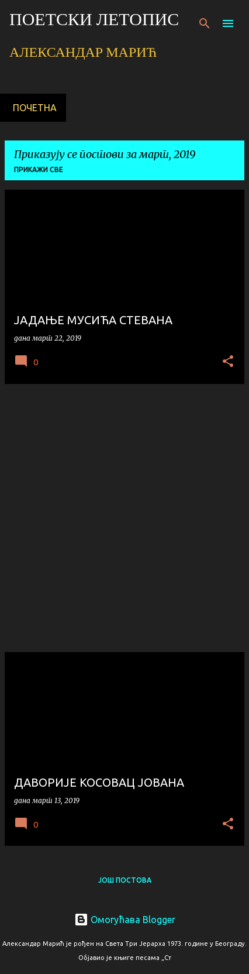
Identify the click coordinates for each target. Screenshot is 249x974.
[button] (228, 362)
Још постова (124, 880)
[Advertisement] (124, 518)
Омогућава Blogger (124, 919)
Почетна (35, 107)
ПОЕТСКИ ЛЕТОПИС (94, 21)
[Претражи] (205, 23)
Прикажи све (38, 169)
